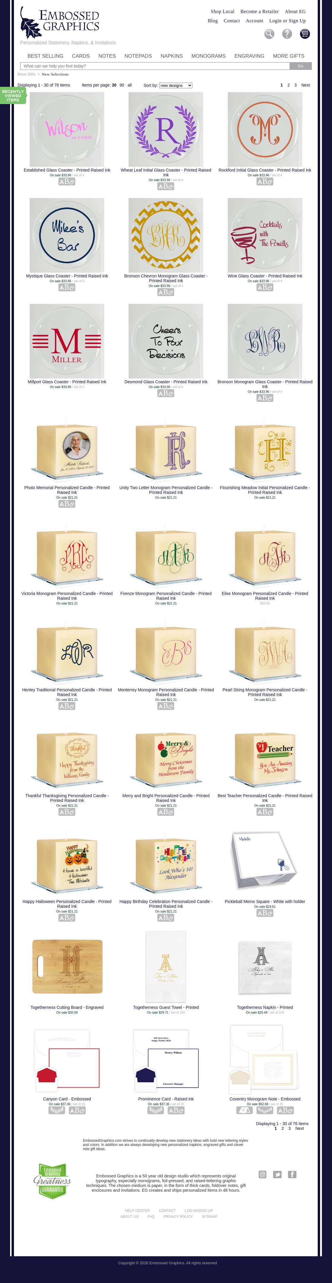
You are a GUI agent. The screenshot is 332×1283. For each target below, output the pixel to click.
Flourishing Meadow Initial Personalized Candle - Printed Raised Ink (265, 490)
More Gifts (289, 56)
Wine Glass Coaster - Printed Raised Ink (265, 276)
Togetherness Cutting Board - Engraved (67, 1007)
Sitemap (210, 1217)
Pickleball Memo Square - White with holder (265, 901)
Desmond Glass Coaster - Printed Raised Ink (165, 381)
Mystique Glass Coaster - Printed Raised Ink (67, 276)
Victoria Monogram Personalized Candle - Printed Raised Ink (67, 596)
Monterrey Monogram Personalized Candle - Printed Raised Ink (166, 692)
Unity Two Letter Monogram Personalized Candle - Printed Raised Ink (165, 490)
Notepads (138, 56)
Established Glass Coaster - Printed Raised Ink (67, 170)
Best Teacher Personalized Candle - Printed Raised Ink (265, 798)
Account (254, 20)
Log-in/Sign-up (199, 1211)
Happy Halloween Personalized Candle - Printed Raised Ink (67, 904)
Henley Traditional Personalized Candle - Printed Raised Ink (67, 692)
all (130, 85)
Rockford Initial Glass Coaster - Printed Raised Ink (265, 170)
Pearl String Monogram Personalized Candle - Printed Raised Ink (265, 692)
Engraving (249, 56)
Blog (213, 20)
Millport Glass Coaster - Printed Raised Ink (67, 381)
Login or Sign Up (287, 20)
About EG (295, 11)
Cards (81, 56)
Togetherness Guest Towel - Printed (166, 1007)
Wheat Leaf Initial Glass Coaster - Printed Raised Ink (166, 172)
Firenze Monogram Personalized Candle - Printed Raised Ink (165, 596)
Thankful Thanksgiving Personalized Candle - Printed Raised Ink (67, 798)
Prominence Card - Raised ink (166, 1099)
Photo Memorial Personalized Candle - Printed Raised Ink (67, 490)
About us (130, 1217)
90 (121, 85)
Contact (232, 20)
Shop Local (223, 11)
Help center (137, 1211)
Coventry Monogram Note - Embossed (265, 1099)
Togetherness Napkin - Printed (265, 1007)
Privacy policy (178, 1217)
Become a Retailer (260, 11)
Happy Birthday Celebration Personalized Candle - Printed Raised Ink (166, 904)
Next (305, 85)
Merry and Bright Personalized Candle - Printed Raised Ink (165, 798)
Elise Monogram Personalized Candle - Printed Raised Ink (265, 596)
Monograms (209, 56)
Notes (107, 56)
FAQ (151, 1217)
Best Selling (46, 56)
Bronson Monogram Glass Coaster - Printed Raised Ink (264, 384)
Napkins (172, 56)
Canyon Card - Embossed (67, 1099)
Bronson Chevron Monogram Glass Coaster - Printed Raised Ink (166, 278)
